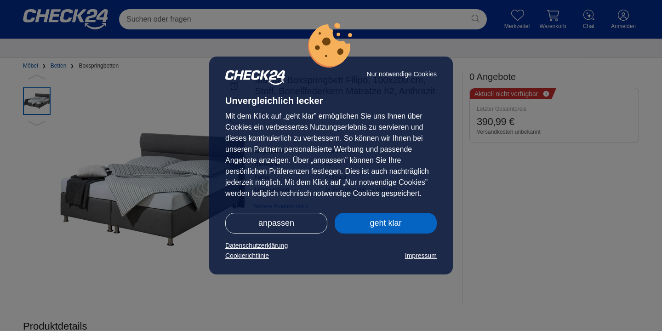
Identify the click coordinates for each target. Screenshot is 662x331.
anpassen (276, 223)
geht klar (385, 223)
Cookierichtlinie (247, 255)
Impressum (421, 255)
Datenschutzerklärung (256, 245)
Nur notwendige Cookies (401, 74)
